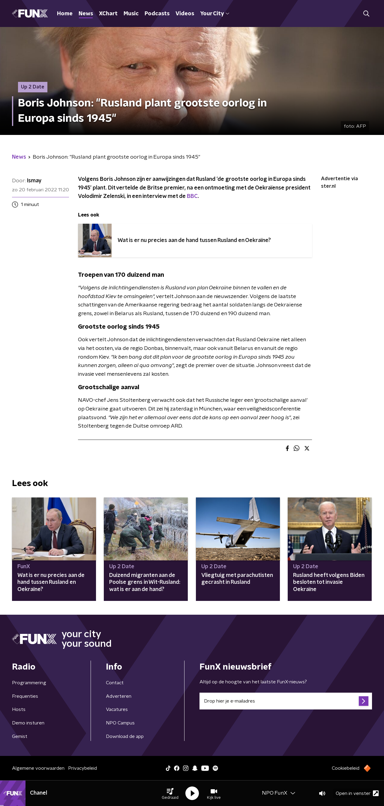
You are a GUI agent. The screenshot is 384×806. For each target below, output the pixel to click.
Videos (185, 13)
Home (65, 13)
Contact (115, 682)
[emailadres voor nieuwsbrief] (286, 701)
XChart (108, 13)
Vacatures (117, 709)
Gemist (19, 736)
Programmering (29, 682)
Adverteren (118, 696)
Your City (214, 13)
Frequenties (25, 696)
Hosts (19, 709)
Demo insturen (28, 723)
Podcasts (157, 13)
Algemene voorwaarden (38, 768)
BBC (192, 196)
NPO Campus (120, 723)
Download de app (125, 736)
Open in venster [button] (357, 793)
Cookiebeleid (345, 768)
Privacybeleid (82, 768)
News (86, 13)
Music (131, 13)
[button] (170, 793)
